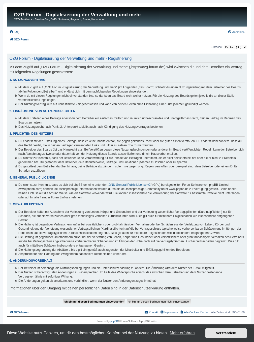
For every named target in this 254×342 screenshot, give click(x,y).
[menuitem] (14, 32)
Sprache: (217, 46)
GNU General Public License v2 (130, 185)
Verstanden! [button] (226, 333)
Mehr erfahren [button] (182, 333)
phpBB (114, 321)
